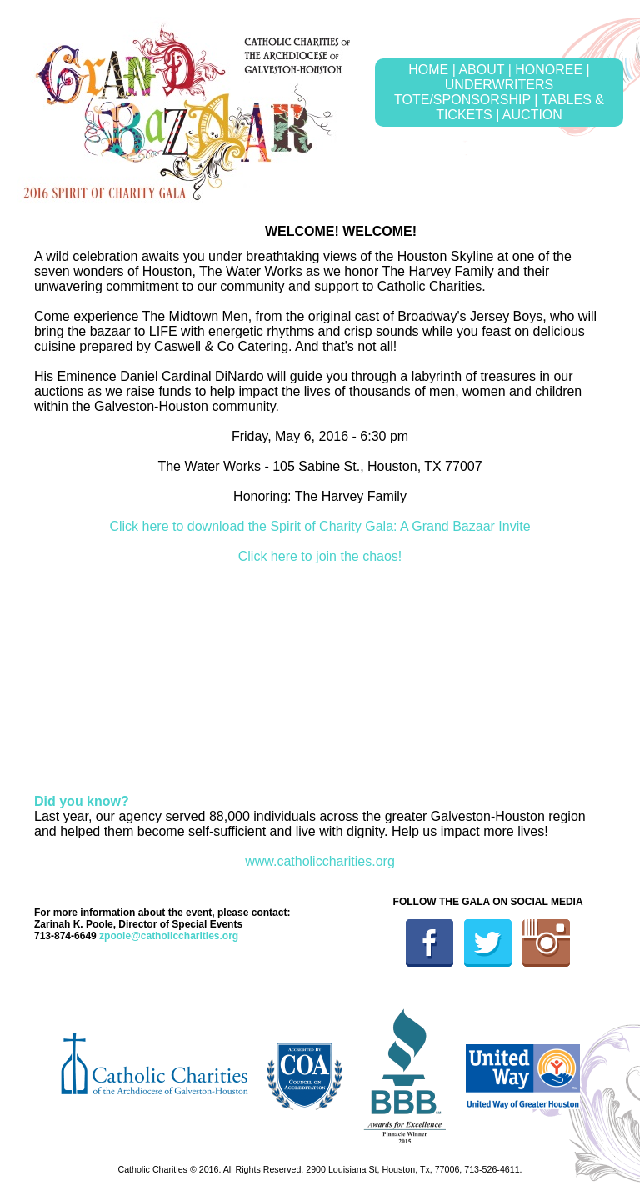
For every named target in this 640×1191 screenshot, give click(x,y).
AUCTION (532, 115)
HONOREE (548, 70)
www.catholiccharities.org (320, 861)
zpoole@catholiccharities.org (168, 936)
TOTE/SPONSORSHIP (462, 100)
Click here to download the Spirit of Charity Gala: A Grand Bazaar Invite (319, 526)
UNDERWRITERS (499, 85)
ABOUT (481, 70)
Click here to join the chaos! (320, 556)
